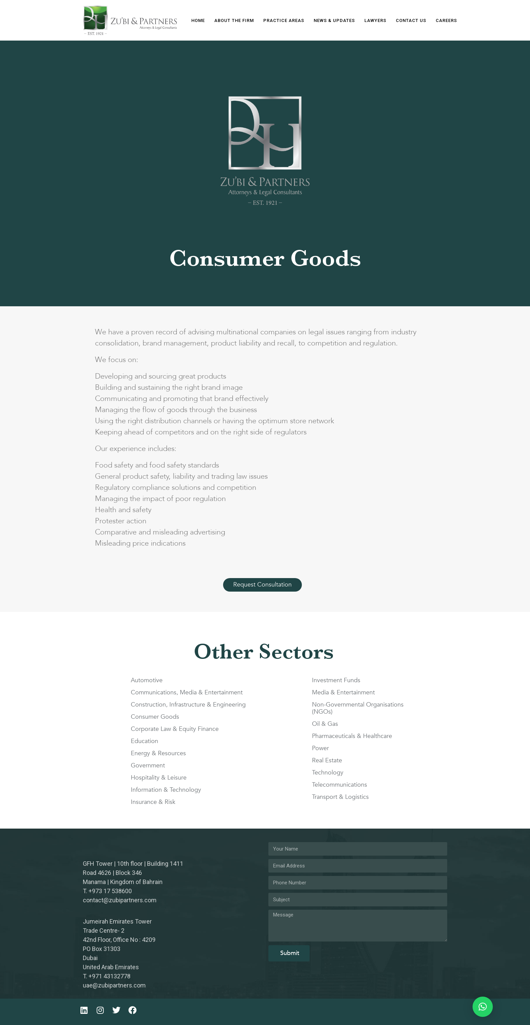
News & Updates (334, 20)
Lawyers (375, 20)
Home (198, 20)
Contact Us (411, 20)
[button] (483, 1007)
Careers (446, 20)
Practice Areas (283, 20)
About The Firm (234, 20)
